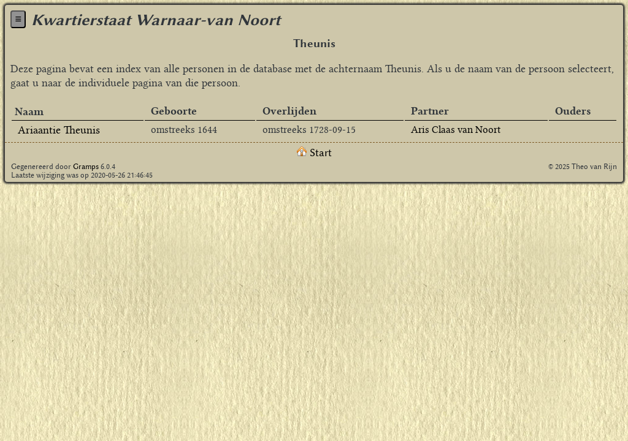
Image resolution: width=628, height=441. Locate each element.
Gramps (86, 166)
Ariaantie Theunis (59, 130)
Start (314, 152)
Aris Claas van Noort (455, 129)
